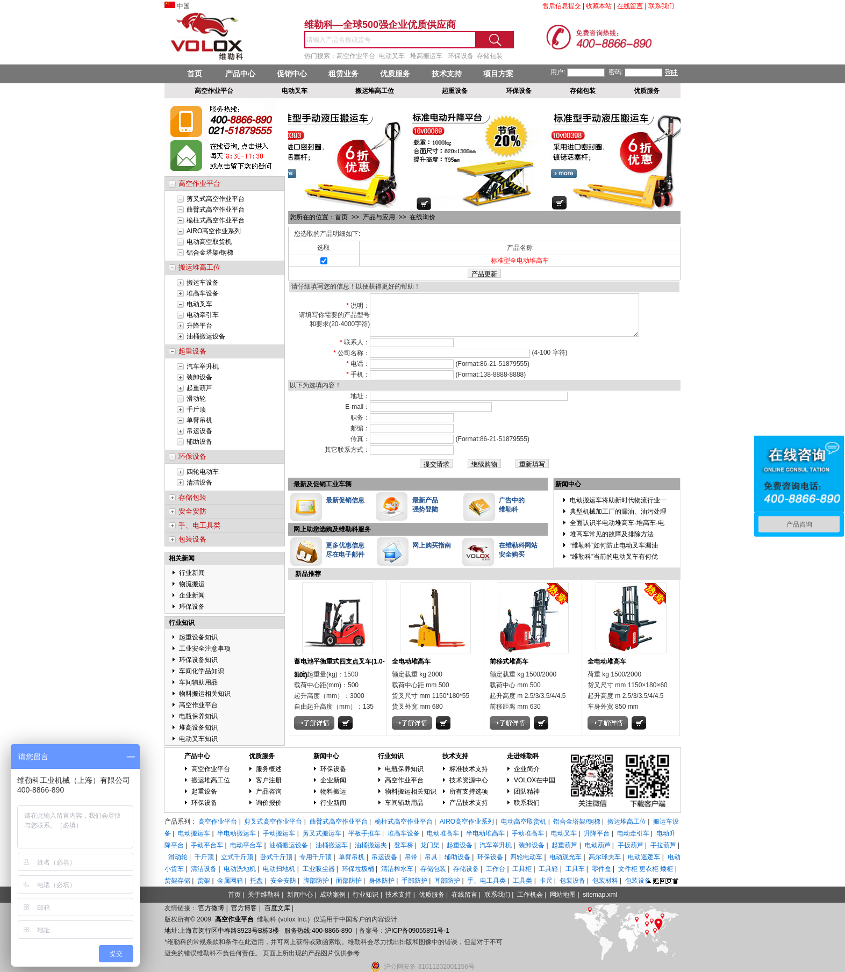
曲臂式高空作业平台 (216, 209)
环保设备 (192, 606)
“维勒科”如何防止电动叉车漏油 (614, 553)
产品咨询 (269, 791)
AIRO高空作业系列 (214, 231)
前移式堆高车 (509, 669)
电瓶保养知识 (198, 716)
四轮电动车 (203, 472)
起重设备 (204, 791)
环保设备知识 (198, 660)
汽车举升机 (203, 366)
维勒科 (508, 517)
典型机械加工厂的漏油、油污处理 (618, 519)
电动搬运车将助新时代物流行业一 (618, 508)
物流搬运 (192, 584)
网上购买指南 (431, 553)
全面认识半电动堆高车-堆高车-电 (617, 531)
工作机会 (530, 894)
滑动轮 (196, 398)
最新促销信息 (345, 508)
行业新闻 (192, 573)
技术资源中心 (468, 780)
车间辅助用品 (198, 682)
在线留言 (464, 894)
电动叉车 (199, 304)
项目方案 (498, 73)
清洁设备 (199, 482)
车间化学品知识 (201, 671)
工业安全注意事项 (205, 648)
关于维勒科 (264, 894)
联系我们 (527, 803)
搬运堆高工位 (210, 780)
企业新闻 (192, 595)
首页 (194, 73)
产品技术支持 (468, 803)
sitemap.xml (600, 894)
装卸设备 (199, 377)
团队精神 (527, 791)
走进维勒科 (523, 756)
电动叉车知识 (198, 739)
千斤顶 (196, 409)
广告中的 (512, 508)
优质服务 (395, 73)
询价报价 (269, 803)
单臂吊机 (199, 420)
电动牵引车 (203, 315)
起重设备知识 (198, 637)
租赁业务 (343, 73)
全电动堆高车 (411, 669)
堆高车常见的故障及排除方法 (612, 542)
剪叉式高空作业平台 (216, 199)
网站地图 (563, 894)
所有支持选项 (468, 791)
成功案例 (333, 894)
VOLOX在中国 (534, 780)
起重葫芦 (199, 388)
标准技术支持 (468, 769)
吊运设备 (199, 431)
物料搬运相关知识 (205, 693)
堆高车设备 (203, 293)
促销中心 (292, 73)
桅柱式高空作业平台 (216, 220)
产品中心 (240, 73)
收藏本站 (599, 6)
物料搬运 (333, 791)
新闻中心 (326, 756)
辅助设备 (199, 441)
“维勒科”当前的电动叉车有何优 (614, 564)
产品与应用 (380, 217)
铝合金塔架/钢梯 (210, 252)
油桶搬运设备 (206, 336)
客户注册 (269, 780)
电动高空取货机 (209, 242)
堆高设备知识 (198, 727)
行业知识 (182, 623)
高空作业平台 (198, 705)
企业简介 (527, 769)
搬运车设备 (203, 282)
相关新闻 (182, 558)
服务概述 (269, 769)
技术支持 (447, 73)
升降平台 (199, 325)
